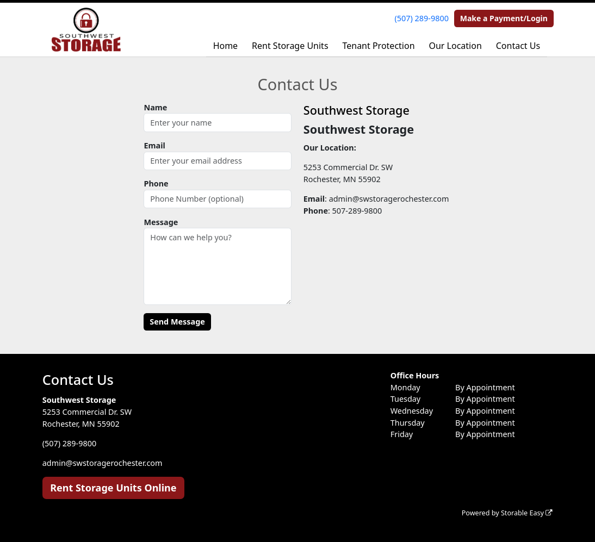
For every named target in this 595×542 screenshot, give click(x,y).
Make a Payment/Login (504, 18)
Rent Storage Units (290, 46)
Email (154, 145)
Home (225, 46)
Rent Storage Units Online (113, 487)
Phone (156, 183)
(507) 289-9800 (422, 18)
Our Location (455, 46)
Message (161, 222)
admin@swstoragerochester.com (102, 463)
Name (155, 107)
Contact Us (518, 46)
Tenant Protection (378, 46)
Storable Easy (527, 513)
